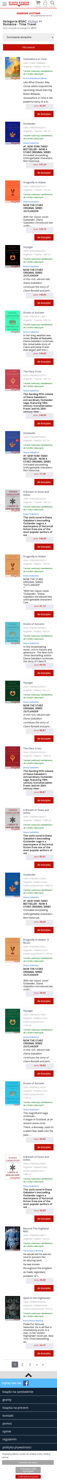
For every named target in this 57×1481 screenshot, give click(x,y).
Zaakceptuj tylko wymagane (28, 1470)
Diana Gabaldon (31, 143)
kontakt (8, 1415)
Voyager (28, 247)
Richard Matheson (32, 78)
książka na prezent (15, 1408)
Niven (44, 78)
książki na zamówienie (17, 1392)
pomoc (7, 1423)
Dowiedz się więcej (28, 1462)
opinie (6, 1431)
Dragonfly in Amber (34, 182)
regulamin (9, 1439)
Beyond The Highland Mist (36, 1230)
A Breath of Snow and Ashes (36, 493)
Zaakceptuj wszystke (28, 1476)
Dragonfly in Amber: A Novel (36, 941)
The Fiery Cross (32, 371)
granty (7, 1400)
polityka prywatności (16, 1447)
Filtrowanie (28, 47)
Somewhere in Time (35, 59)
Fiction (33, 21)
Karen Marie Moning (33, 1250)
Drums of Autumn (33, 312)
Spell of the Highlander (37, 1298)
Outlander (29, 123)
